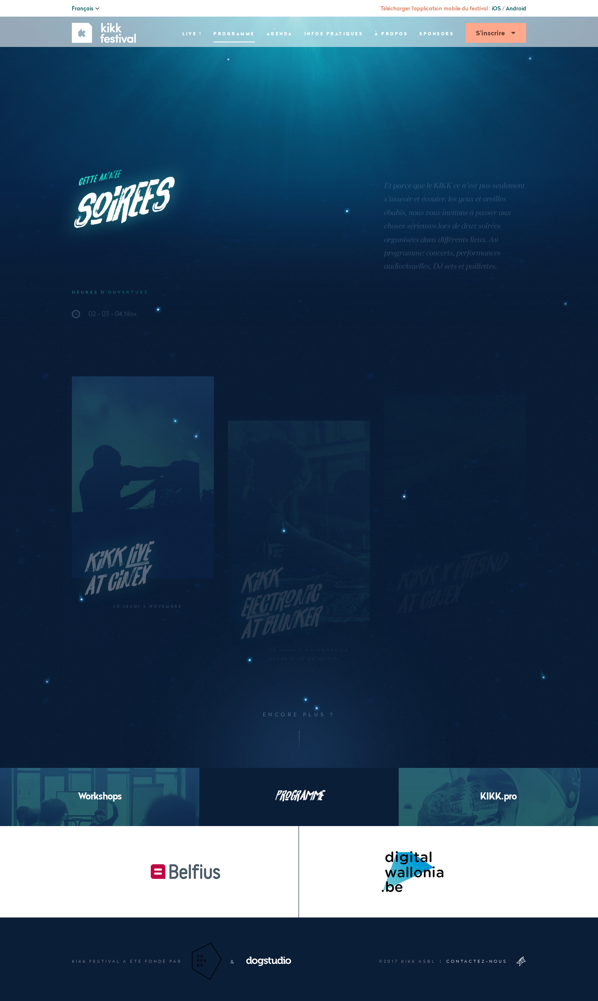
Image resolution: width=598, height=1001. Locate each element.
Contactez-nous (476, 961)
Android (516, 8)
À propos (391, 56)
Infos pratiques (333, 56)
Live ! (192, 56)
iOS (496, 8)
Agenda (280, 56)
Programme (234, 56)
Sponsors (436, 56)
